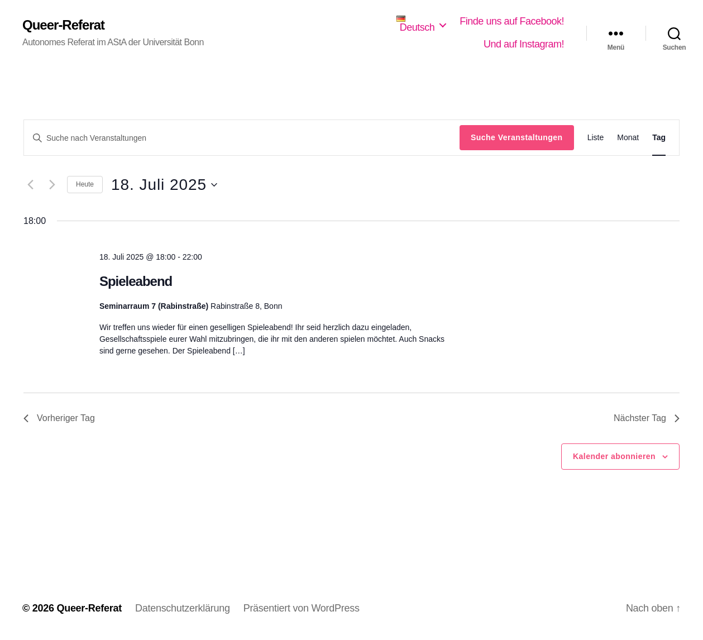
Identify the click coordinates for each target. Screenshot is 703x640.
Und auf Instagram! (524, 44)
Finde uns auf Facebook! (512, 21)
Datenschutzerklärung (182, 608)
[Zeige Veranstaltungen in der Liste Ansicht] (595, 137)
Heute (85, 184)
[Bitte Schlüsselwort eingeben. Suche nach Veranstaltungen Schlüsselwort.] (242, 138)
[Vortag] (30, 185)
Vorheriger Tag (59, 418)
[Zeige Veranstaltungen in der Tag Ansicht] (659, 137)
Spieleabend (135, 281)
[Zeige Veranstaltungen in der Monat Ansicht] (628, 137)
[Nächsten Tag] (52, 185)
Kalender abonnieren (614, 456)
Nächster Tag (647, 418)
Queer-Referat (63, 25)
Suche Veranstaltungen (517, 137)
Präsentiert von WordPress (301, 608)
